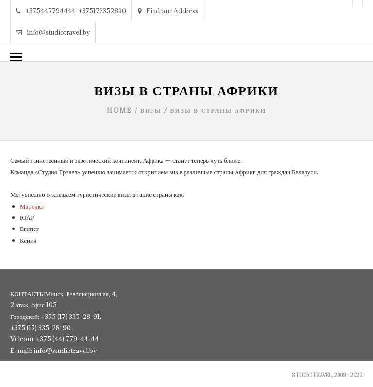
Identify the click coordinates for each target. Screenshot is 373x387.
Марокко (32, 206)
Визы (150, 110)
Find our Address (168, 10)
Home (119, 110)
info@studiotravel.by (53, 32)
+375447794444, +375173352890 (71, 10)
